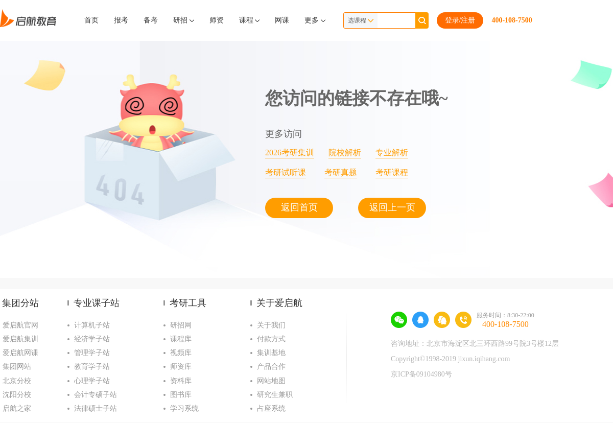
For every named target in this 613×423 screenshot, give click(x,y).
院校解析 (344, 152)
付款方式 (271, 339)
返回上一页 (392, 207)
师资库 (181, 366)
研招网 (181, 325)
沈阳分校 (17, 394)
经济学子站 (92, 339)
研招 (183, 20)
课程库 (181, 339)
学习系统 (184, 408)
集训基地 (271, 353)
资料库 (181, 381)
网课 (282, 20)
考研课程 (391, 172)
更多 (314, 20)
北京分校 (17, 381)
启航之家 (17, 408)
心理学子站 (92, 381)
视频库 (181, 353)
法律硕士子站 (95, 408)
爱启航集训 (20, 339)
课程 (249, 20)
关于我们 (271, 325)
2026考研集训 (289, 152)
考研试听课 (285, 172)
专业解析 (391, 152)
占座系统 (271, 408)
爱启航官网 (20, 325)
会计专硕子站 (95, 394)
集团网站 (17, 366)
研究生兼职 (275, 394)
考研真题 (340, 172)
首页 (91, 20)
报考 (121, 20)
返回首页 (299, 207)
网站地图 (271, 381)
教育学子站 (92, 366)
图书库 (181, 394)
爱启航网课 (20, 353)
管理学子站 (92, 353)
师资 (216, 20)
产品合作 (271, 366)
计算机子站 (92, 325)
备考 (151, 20)
